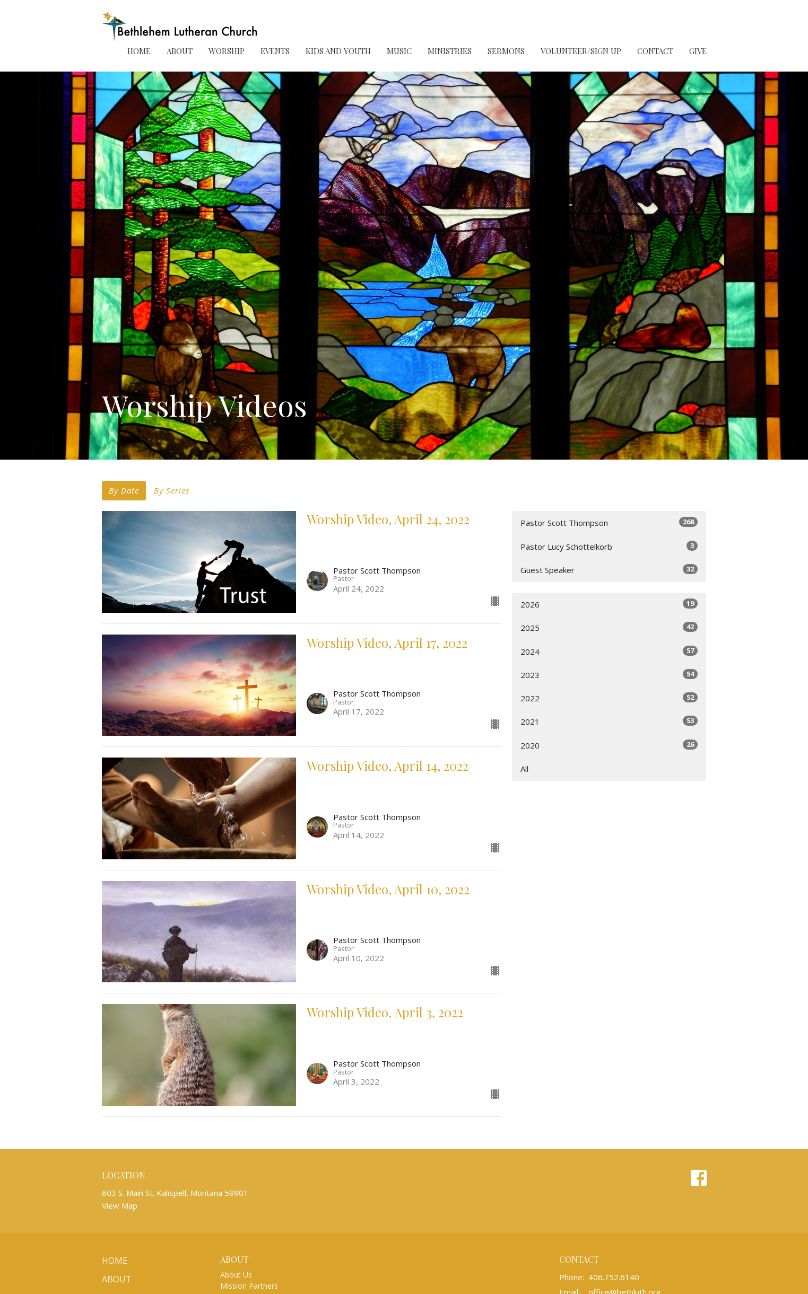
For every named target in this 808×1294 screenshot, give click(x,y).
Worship (226, 51)
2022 (609, 697)
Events (275, 51)
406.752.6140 (613, 1277)
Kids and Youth (338, 51)
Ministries (450, 51)
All (524, 768)
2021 (609, 721)
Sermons (506, 51)
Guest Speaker (609, 569)
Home (139, 51)
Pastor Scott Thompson (609, 522)
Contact (655, 51)
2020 (609, 745)
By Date (124, 490)
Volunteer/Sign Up (581, 51)
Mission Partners (249, 1286)
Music (399, 51)
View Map (119, 1205)
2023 (609, 674)
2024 (609, 651)
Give (698, 51)
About (180, 51)
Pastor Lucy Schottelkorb (609, 546)
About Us (236, 1275)
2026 (609, 604)
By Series (171, 490)
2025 (609, 627)
